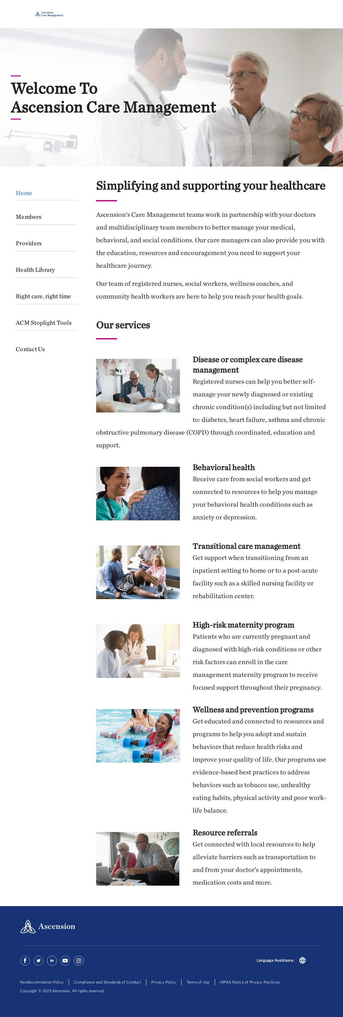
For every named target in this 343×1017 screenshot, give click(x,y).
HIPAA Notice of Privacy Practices (250, 981)
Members (29, 216)
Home (24, 193)
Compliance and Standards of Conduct (107, 981)
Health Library (35, 269)
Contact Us (30, 349)
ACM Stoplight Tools (44, 322)
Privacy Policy (163, 981)
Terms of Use (198, 981)
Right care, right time (43, 296)
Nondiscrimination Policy (42, 981)
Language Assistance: (275, 960)
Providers (29, 243)
